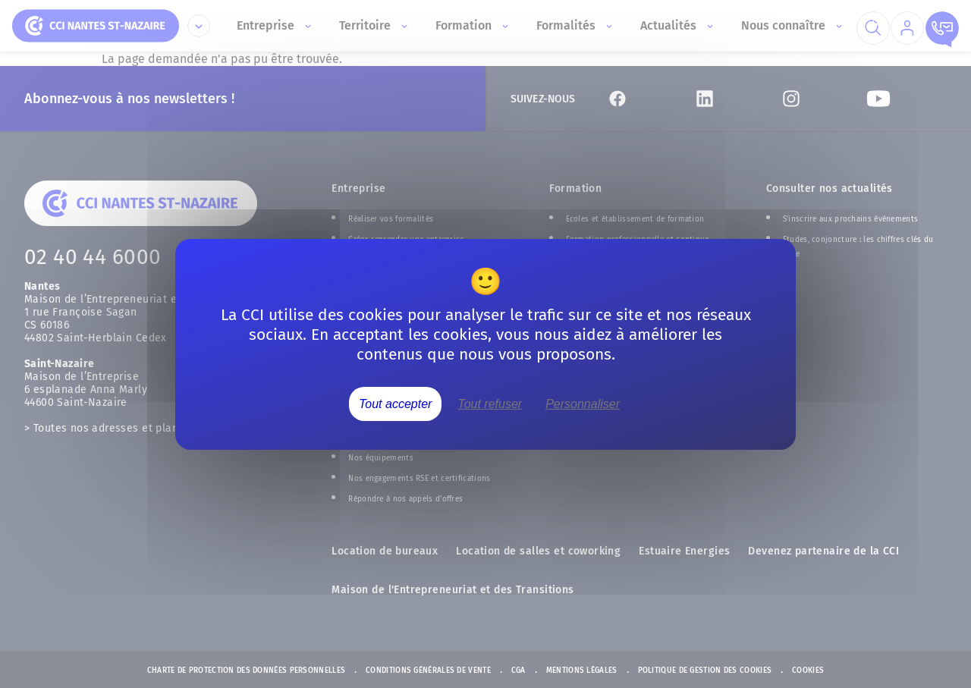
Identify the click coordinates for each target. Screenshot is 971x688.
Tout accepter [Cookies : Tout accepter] (395, 403)
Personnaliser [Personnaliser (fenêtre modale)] (582, 403)
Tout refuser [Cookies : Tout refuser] (489, 403)
